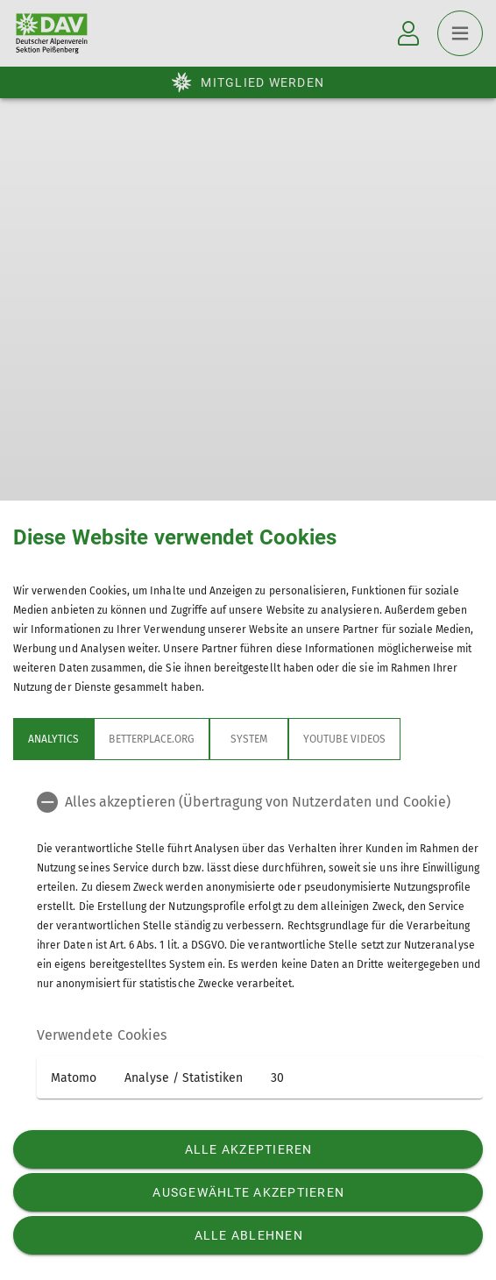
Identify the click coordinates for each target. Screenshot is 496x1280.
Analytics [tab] (53, 739)
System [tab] (248, 739)
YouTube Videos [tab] (344, 739)
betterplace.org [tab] (152, 739)
